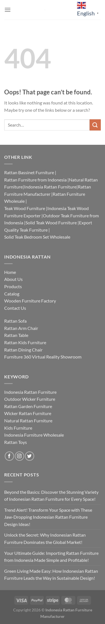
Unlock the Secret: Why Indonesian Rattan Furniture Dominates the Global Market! (45, 538)
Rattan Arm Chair (21, 328)
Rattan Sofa (15, 320)
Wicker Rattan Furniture (27, 413)
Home (10, 272)
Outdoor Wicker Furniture (29, 399)
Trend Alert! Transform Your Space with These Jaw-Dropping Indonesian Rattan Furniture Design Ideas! (48, 517)
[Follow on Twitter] (29, 456)
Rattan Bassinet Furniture (29, 172)
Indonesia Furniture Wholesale (34, 434)
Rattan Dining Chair (23, 349)
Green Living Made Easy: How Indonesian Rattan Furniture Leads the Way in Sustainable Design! (51, 574)
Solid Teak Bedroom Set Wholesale (37, 236)
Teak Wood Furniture (24, 208)
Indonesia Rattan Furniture (50, 186)
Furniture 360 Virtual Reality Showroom (42, 356)
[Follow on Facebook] (9, 456)
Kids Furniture (18, 427)
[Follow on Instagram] (19, 456)
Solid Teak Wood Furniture (51, 222)
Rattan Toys (15, 442)
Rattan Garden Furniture (28, 406)
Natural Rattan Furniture (28, 420)
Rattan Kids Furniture (25, 342)
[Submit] (95, 124)
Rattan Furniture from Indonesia (35, 179)
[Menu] (7, 10)
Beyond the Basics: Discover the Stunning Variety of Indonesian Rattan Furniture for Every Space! (51, 495)
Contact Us (15, 308)
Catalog (11, 293)
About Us (13, 279)
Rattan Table (16, 335)
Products (13, 286)
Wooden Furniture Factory (30, 300)
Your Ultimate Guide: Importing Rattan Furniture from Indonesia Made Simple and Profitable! (51, 556)
